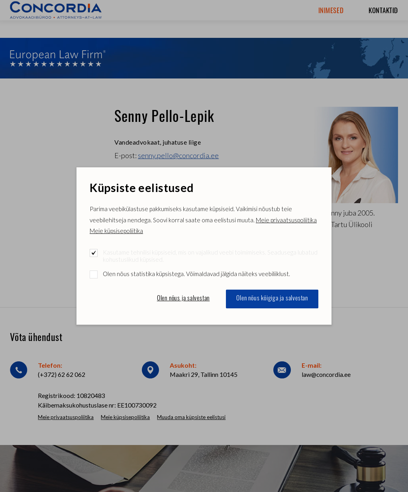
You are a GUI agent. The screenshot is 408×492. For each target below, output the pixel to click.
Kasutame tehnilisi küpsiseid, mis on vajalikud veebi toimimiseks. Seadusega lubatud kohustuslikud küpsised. (210, 256)
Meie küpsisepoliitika (116, 230)
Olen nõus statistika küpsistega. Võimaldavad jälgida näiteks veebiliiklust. (196, 273)
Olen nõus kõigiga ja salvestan (272, 299)
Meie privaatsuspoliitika (286, 219)
